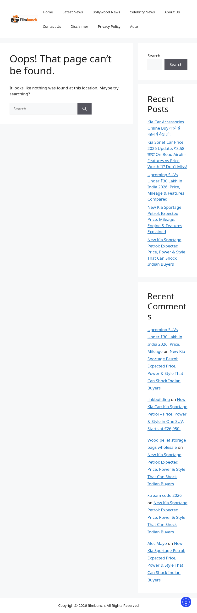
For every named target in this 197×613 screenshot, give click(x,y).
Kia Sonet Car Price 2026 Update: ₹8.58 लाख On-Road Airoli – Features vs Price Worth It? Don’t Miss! (167, 154)
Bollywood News (106, 12)
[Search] (84, 109)
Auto (134, 26)
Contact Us (52, 26)
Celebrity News (142, 12)
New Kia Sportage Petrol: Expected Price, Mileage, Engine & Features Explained (165, 219)
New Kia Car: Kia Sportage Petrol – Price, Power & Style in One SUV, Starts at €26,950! (167, 414)
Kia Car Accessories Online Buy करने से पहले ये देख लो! (166, 128)
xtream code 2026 (165, 495)
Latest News (73, 12)
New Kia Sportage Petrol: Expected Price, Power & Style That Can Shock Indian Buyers (166, 252)
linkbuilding (159, 399)
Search (154, 55)
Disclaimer (79, 26)
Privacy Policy (109, 26)
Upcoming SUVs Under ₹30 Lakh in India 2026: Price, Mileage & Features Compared (166, 187)
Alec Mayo (157, 543)
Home (48, 12)
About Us (172, 12)
